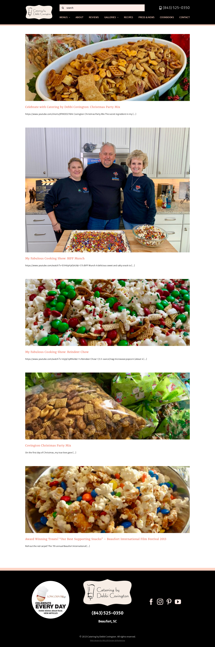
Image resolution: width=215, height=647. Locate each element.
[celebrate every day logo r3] (50, 582)
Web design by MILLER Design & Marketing (107, 640)
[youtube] (178, 602)
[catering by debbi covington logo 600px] (39, 5)
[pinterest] (169, 602)
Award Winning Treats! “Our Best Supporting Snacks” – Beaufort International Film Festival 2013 (95, 539)
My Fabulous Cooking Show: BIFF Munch (55, 258)
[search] (102, 7)
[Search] (63, 7)
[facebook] (151, 602)
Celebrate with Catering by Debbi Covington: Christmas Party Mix (72, 107)
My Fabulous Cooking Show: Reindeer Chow (57, 352)
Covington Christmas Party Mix (48, 445)
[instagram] (160, 602)
